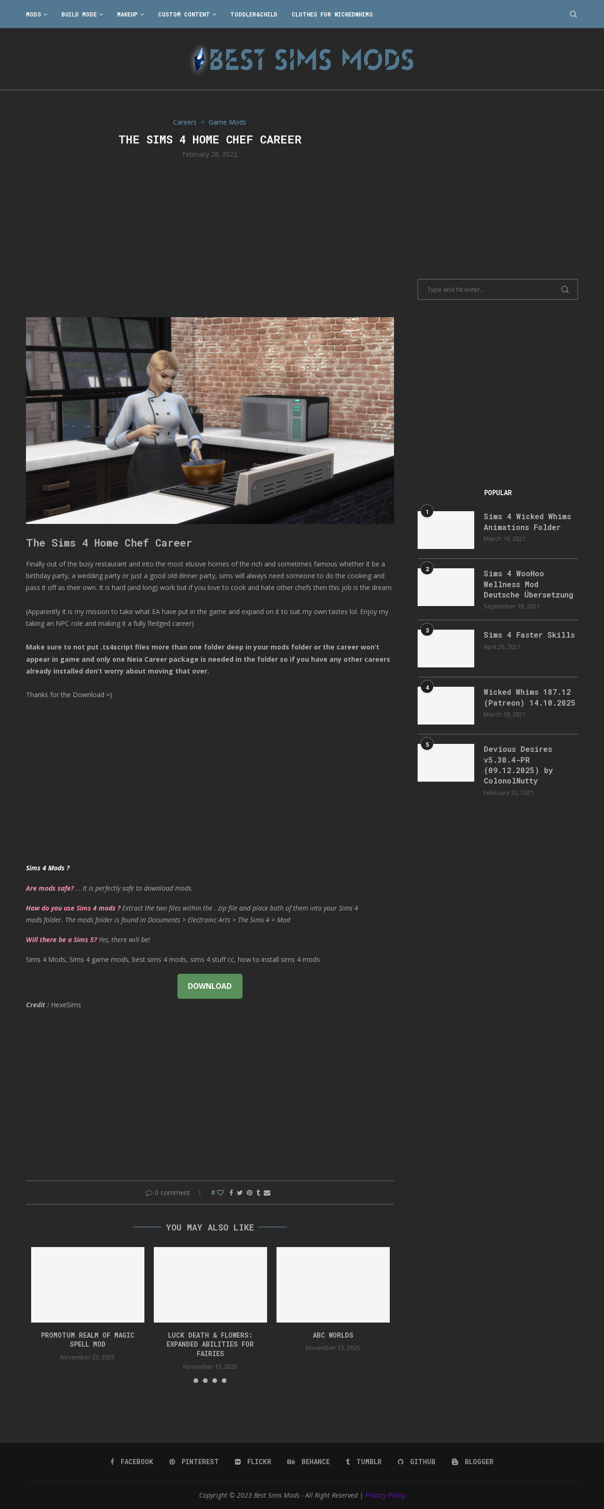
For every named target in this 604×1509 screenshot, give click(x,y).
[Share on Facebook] (231, 1192)
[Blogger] (473, 1462)
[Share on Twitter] (240, 1192)
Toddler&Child (253, 14)
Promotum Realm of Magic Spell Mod (87, 1340)
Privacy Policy (385, 1495)
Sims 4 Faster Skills (529, 635)
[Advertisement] (210, 237)
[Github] (417, 1462)
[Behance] (308, 1462)
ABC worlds (333, 1335)
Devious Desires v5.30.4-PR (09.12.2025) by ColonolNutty (518, 764)
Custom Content (184, 14)
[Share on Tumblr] (258, 1192)
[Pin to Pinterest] (249, 1192)
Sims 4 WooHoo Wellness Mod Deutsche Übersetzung (528, 583)
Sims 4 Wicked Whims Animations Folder (527, 521)
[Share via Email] (267, 1192)
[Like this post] (220, 1192)
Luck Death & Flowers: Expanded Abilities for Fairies (210, 1344)
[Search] (573, 14)
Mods (33, 14)
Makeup (127, 14)
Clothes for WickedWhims (332, 14)
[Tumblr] (364, 1462)
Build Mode (79, 14)
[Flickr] (253, 1462)
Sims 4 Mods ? (47, 867)
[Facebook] (131, 1462)
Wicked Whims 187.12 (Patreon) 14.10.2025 (530, 697)
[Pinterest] (194, 1462)
